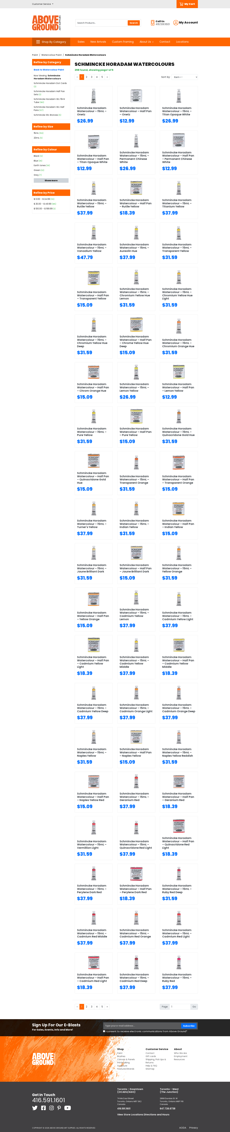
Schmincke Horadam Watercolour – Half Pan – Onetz (136, 111)
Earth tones (40, 165)
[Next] (107, 77)
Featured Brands (125, 1068)
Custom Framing (123, 42)
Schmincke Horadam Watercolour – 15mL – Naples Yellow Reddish (177, 752)
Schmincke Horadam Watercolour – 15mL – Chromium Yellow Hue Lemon (135, 294)
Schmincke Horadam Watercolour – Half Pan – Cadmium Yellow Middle (178, 662)
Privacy (193, 1127)
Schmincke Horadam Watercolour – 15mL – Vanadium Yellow (91, 248)
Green (37, 170)
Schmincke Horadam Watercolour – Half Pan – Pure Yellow (136, 432)
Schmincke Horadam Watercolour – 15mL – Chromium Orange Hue (178, 343)
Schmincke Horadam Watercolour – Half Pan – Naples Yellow (136, 752)
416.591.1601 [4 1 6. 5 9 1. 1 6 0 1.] (48, 1100)
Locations (182, 42)
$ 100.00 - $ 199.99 (43, 208)
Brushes (121, 1056)
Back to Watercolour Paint (49, 69)
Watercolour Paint (51, 54)
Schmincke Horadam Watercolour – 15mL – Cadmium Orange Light (136, 708)
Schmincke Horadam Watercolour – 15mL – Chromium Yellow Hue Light (177, 294)
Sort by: (165, 77)
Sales (81, 42)
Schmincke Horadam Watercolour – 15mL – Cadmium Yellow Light (177, 616)
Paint (35, 54)
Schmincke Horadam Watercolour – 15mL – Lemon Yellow (134, 387)
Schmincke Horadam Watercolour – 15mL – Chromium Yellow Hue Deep (92, 341)
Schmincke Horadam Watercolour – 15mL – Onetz (91, 111)
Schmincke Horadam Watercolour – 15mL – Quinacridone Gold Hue (178, 432)
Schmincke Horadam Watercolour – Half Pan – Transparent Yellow (93, 295)
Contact (165, 42)
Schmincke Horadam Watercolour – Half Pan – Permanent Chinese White (178, 157)
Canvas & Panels (126, 1059)
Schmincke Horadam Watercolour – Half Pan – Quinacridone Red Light (178, 843)
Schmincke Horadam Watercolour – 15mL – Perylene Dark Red (91, 889)
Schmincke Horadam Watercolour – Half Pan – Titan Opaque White (93, 159)
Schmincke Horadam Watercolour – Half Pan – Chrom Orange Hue (93, 387)
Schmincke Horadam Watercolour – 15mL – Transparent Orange (134, 479)
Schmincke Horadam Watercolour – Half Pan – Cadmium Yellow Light (93, 662)
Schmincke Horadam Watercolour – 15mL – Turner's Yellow (91, 524)
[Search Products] (108, 23)
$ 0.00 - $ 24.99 (42, 199)
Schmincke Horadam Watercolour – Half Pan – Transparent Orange (178, 479)
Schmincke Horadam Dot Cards (50, 83)
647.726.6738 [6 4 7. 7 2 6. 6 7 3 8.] (167, 1108)
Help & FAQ (151, 1065)
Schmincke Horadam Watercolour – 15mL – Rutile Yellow (91, 203)
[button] (42, 4)
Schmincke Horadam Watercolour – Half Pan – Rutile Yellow (136, 203)
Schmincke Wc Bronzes (46, 114)
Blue (36, 160)
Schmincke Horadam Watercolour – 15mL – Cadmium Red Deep (134, 978)
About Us (147, 42)
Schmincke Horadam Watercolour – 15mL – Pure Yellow (91, 432)
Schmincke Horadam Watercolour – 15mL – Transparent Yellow (177, 248)
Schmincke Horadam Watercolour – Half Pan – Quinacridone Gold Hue (93, 478)
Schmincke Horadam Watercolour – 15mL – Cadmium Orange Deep (178, 708)
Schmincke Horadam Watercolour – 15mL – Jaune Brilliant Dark (91, 568)
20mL (36, 137)
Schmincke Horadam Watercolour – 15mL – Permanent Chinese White (134, 157)
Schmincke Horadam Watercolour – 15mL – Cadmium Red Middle (92, 933)
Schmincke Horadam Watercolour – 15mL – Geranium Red (134, 797)
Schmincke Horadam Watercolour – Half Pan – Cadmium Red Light (93, 978)
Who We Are (180, 1053)
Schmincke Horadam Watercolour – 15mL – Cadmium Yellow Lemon (134, 614)
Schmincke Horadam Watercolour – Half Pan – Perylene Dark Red (136, 889)
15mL (36, 133)
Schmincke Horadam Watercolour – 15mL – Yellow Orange (177, 568)
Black (36, 155)
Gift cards (151, 1056)
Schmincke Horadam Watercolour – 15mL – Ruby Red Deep (177, 889)
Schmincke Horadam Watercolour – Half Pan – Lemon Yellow (178, 387)
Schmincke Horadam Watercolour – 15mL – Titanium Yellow (177, 203)
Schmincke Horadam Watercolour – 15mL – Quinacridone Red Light (136, 844)
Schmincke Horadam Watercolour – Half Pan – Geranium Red (178, 797)
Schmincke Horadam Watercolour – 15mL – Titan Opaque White (177, 111)
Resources (179, 1059)
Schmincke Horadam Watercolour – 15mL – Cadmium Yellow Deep (92, 708)
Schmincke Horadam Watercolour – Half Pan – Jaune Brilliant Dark (136, 568)
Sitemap (150, 1068)
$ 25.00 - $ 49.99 (42, 203)
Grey (36, 174)
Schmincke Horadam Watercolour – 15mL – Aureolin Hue (134, 248)
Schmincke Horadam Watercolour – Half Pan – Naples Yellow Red (93, 797)
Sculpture (122, 1065)
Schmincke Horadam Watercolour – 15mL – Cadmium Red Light (177, 933)
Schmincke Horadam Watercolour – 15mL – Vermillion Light (91, 844)
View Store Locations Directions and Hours (143, 1114)
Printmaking (123, 1062)
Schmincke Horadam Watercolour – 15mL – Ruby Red (177, 978)
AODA (182, 1127)
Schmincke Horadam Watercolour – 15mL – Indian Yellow (134, 524)
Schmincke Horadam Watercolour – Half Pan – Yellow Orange (93, 616)
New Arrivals (98, 42)
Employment (180, 1056)
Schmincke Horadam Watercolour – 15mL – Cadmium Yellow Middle (134, 662)
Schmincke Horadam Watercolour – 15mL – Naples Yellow (91, 752)
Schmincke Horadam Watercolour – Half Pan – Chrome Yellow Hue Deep (136, 341)
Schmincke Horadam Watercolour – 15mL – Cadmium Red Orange (135, 933)
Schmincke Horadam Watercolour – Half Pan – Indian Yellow (178, 524)
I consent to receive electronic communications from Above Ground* (146, 1031)
